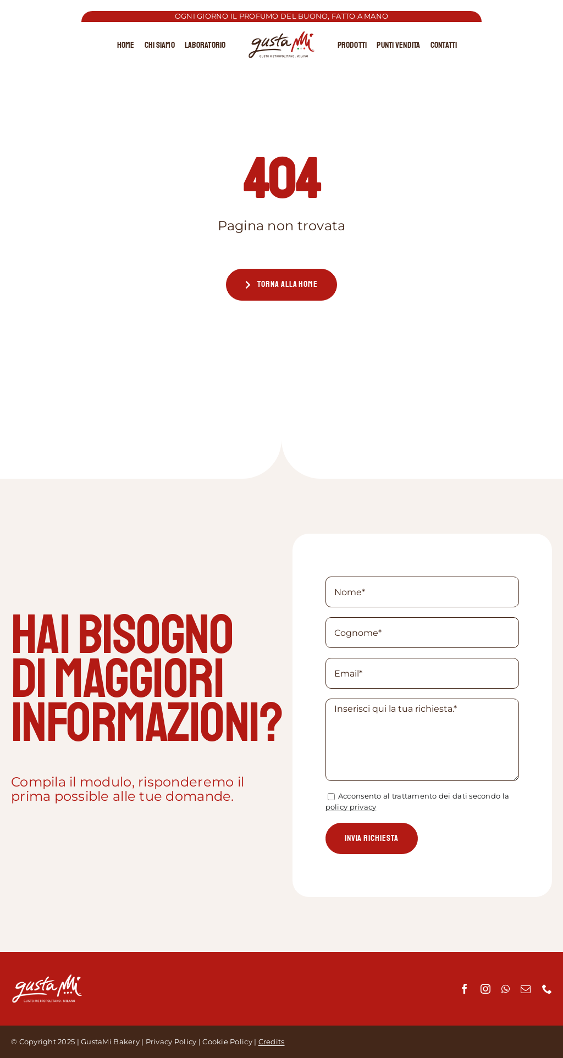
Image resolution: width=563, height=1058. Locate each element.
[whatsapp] (505, 989)
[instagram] (485, 989)
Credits (271, 1041)
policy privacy (351, 806)
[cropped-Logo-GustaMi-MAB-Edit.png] (281, 36)
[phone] (547, 989)
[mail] (526, 989)
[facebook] (465, 989)
